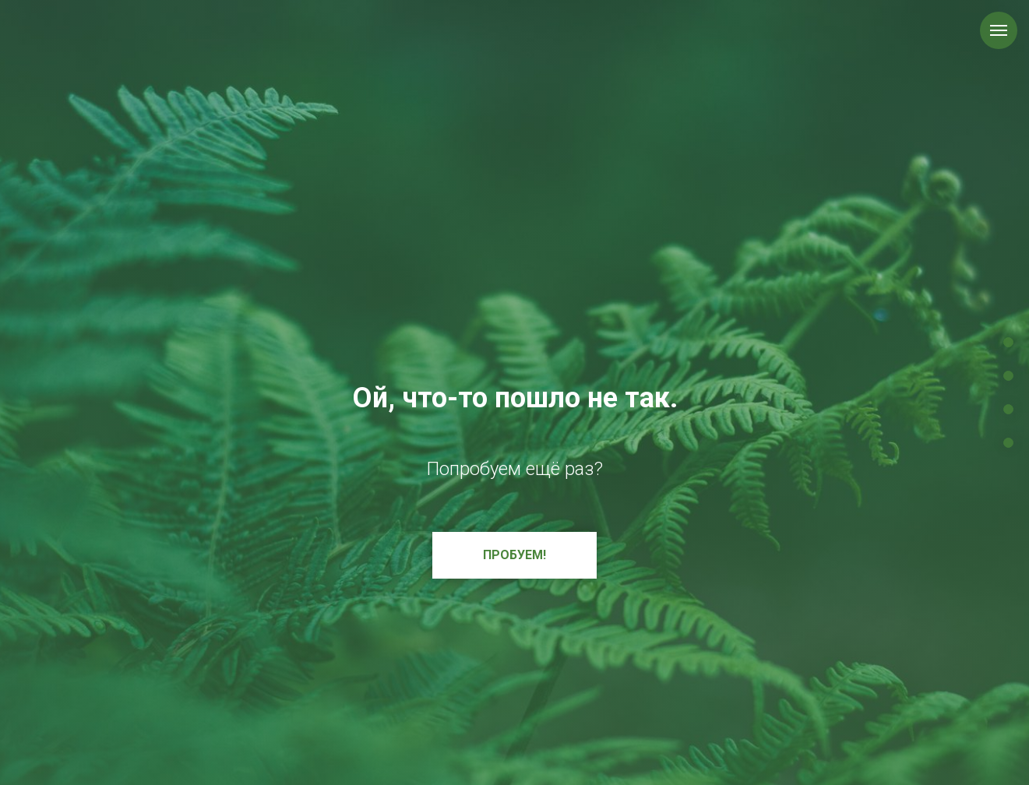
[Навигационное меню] (998, 30)
